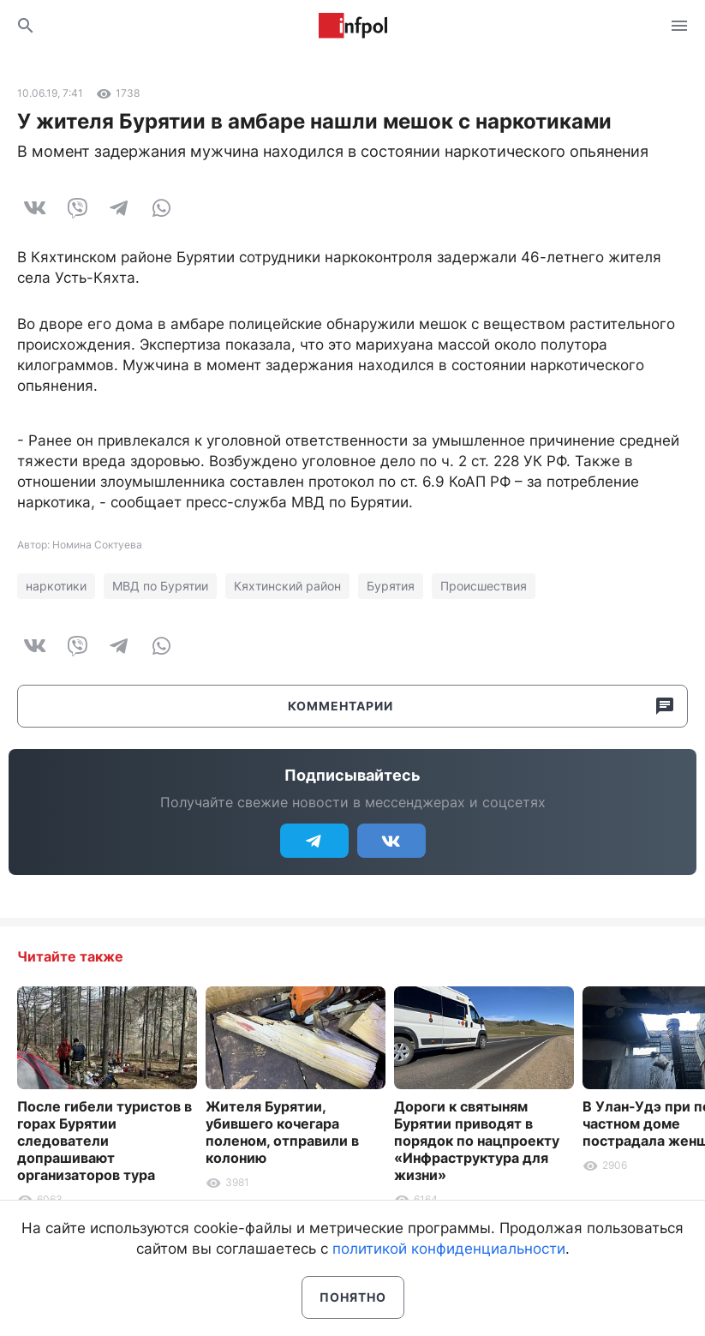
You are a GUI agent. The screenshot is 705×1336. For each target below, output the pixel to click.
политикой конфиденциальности (448, 1248)
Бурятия (391, 585)
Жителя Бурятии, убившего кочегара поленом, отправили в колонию (282, 1132)
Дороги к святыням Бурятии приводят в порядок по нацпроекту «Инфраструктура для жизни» (476, 1140)
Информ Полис (353, 25)
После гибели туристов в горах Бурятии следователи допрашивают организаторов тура (104, 1140)
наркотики (56, 585)
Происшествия (483, 585)
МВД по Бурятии (160, 585)
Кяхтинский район (287, 585)
